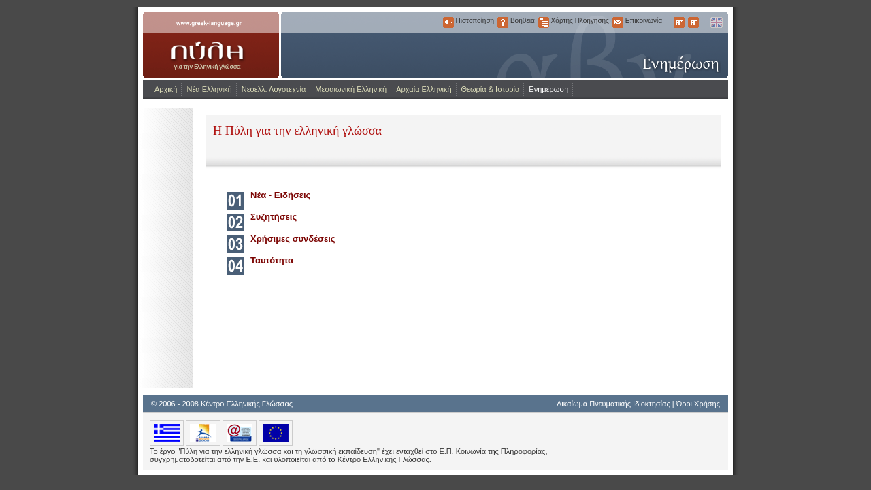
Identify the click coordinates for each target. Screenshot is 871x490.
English (715, 22)
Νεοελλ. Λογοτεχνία (274, 89)
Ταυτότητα (271, 260)
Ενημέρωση (548, 89)
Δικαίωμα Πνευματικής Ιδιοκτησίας (613, 403)
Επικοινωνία (617, 22)
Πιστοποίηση (448, 22)
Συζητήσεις (273, 217)
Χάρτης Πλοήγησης (543, 22)
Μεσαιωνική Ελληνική (351, 89)
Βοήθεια (502, 22)
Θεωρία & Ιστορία (490, 89)
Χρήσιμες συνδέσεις (292, 238)
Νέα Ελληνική (208, 89)
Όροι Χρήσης (698, 403)
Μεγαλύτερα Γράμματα (679, 22)
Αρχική (165, 89)
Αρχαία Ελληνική (423, 89)
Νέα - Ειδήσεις (280, 195)
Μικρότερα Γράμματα (693, 22)
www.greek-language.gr (211, 45)
